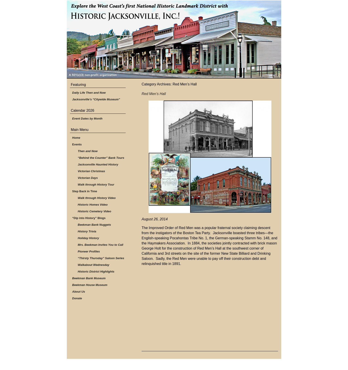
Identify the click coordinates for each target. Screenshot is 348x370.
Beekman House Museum (89, 285)
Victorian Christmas (91, 171)
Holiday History (88, 238)
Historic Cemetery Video (94, 211)
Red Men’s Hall (154, 94)
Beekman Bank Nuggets (94, 224)
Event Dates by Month (87, 118)
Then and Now (88, 151)
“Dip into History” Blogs (89, 218)
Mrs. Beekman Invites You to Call (100, 244)
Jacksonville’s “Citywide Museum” (96, 99)
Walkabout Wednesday (93, 265)
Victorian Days (88, 178)
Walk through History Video (97, 198)
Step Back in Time (84, 191)
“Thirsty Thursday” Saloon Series (101, 258)
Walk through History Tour (96, 184)
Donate (77, 298)
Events (77, 144)
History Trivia (87, 231)
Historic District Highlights (96, 271)
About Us (78, 291)
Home (76, 137)
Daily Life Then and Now (89, 92)
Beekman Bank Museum (89, 278)
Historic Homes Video (93, 204)
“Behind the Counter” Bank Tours (101, 157)
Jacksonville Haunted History (98, 164)
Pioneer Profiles (89, 251)
